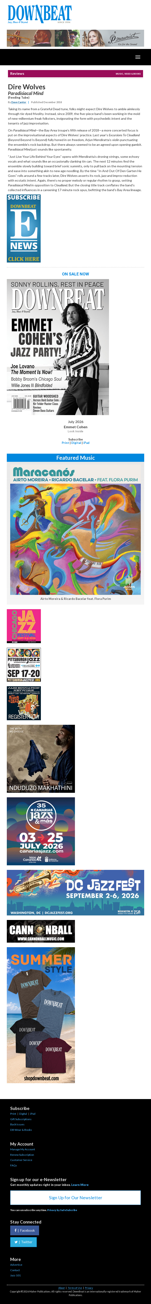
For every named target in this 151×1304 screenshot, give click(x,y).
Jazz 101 (15, 1275)
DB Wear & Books (21, 1129)
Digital (76, 443)
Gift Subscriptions (21, 1119)
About (61, 1288)
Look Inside (75, 431)
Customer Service (21, 1160)
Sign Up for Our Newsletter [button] (75, 1197)
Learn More (80, 1185)
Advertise (16, 1264)
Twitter (23, 1242)
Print (65, 443)
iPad (86, 443)
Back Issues (17, 1124)
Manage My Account (22, 1149)
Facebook (25, 1230)
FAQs (13, 1165)
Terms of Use (75, 1288)
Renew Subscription (22, 1154)
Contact (15, 1270)
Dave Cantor (18, 102)
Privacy (89, 1288)
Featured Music (75, 457)
